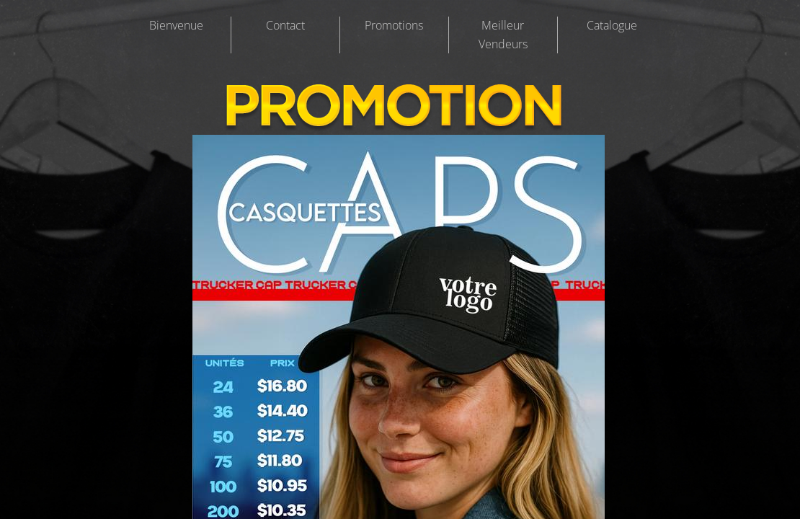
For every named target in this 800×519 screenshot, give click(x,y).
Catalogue (612, 25)
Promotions (394, 25)
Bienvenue (176, 25)
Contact (285, 25)
